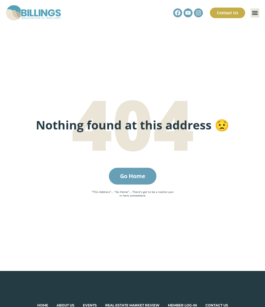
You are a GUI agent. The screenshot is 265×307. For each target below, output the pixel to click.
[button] (255, 13)
